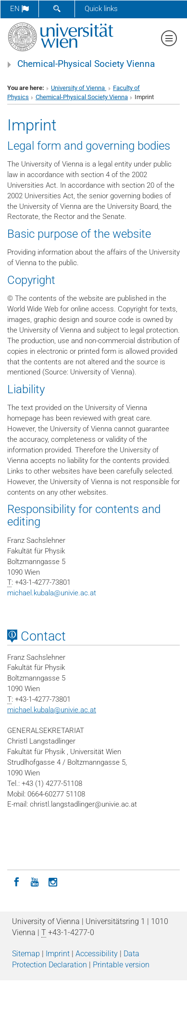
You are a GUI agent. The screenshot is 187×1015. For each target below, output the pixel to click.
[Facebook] (16, 881)
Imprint (58, 953)
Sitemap (26, 953)
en (19, 8)
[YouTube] (34, 881)
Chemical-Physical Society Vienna (86, 64)
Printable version (121, 964)
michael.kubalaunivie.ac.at (51, 593)
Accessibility (96, 953)
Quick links (101, 8)
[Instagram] (53, 881)
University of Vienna (78, 87)
